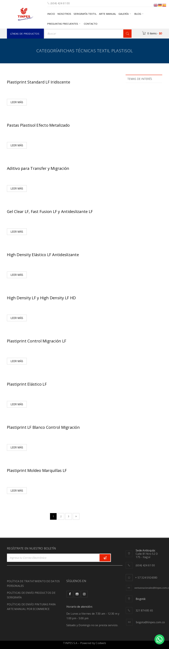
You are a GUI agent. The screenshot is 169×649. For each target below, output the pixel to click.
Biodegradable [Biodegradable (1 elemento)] (139, 94)
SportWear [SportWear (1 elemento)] (137, 198)
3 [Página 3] (68, 516)
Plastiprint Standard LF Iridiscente (38, 82)
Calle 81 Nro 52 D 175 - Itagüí (147, 554)
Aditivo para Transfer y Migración (38, 168)
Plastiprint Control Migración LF (36, 341)
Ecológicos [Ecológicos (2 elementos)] (137, 121)
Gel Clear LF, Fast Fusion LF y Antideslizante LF (50, 211)
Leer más (17, 102)
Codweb (101, 643)
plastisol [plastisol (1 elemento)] (135, 163)
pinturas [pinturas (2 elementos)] (151, 156)
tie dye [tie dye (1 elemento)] (134, 205)
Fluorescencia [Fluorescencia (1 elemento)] (138, 128)
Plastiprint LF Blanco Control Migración (43, 427)
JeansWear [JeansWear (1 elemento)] (137, 135)
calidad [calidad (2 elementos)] (135, 101)
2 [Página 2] (61, 516)
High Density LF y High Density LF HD (41, 297)
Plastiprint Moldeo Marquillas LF (37, 470)
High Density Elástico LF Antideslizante (43, 254)
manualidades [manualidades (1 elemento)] (138, 142)
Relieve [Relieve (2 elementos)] (135, 177)
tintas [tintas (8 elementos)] (150, 205)
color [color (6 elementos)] (150, 101)
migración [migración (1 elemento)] (136, 149)
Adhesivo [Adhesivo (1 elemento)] (136, 87)
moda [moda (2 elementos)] (134, 156)
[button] (159, 639)
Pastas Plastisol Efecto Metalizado (38, 125)
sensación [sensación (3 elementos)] (136, 184)
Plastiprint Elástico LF (27, 384)
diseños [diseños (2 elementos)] (135, 114)
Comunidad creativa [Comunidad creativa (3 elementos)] (142, 107)
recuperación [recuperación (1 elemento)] (138, 170)
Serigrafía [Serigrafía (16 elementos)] (137, 191)
